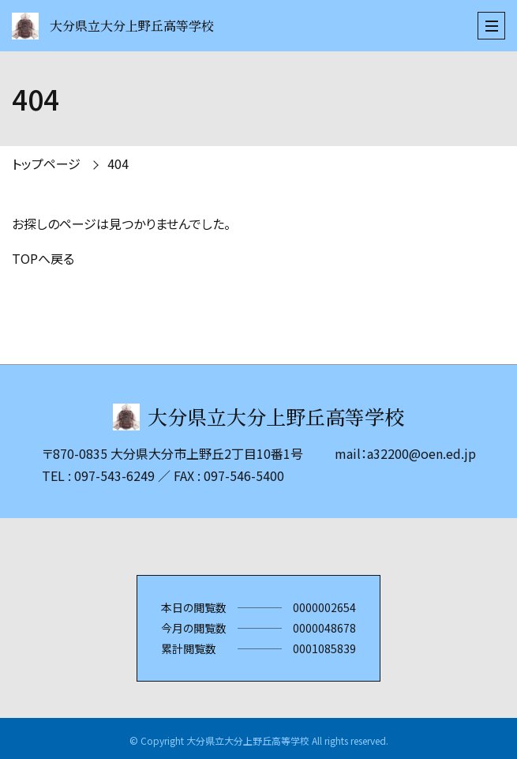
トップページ (46, 163)
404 (118, 163)
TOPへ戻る (43, 258)
